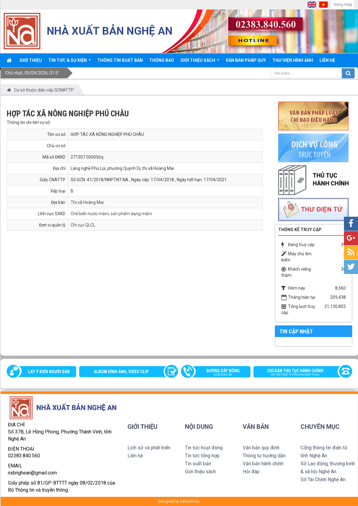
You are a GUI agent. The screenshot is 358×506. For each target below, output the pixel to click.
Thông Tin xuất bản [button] (120, 60)
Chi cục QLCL (83, 225)
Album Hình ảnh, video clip (121, 371)
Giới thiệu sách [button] (199, 62)
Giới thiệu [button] (31, 60)
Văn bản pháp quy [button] (246, 60)
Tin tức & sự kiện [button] (69, 62)
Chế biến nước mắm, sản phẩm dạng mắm (111, 213)
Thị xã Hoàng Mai (87, 202)
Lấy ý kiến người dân (49, 371)
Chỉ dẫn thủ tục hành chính (299, 372)
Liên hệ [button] (327, 60)
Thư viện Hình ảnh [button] (292, 60)
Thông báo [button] (161, 60)
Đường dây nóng (219, 372)
